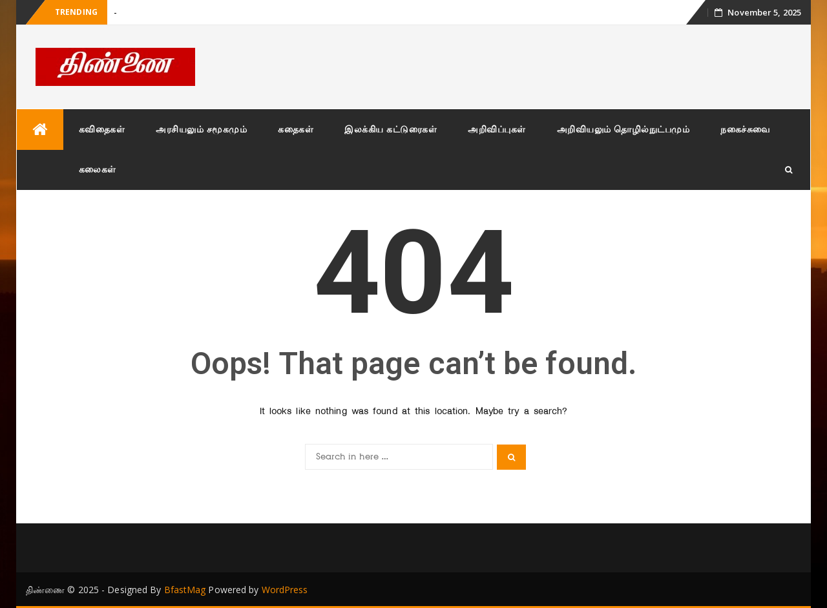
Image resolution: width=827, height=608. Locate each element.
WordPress (285, 589)
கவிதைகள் (102, 129)
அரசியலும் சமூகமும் (201, 129)
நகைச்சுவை (745, 129)
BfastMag (185, 589)
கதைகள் (295, 129)
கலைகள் (97, 169)
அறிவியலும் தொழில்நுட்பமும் (623, 129)
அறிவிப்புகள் (497, 129)
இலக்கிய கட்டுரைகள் (390, 129)
